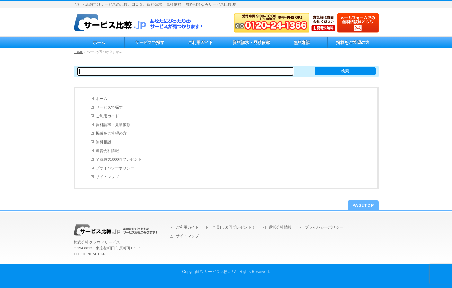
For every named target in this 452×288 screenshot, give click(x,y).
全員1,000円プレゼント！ (233, 227)
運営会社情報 (107, 150)
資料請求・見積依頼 (113, 124)
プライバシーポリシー (115, 168)
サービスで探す (109, 107)
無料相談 (103, 142)
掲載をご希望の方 (111, 133)
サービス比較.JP (218, 271)
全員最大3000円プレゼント (119, 159)
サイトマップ (107, 177)
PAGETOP (363, 205)
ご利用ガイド (107, 116)
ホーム (101, 98)
